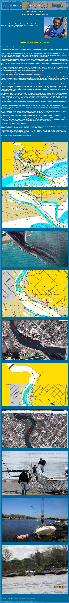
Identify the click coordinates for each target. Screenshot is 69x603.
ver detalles (15, 598)
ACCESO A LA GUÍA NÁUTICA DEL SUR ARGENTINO (35, 42)
